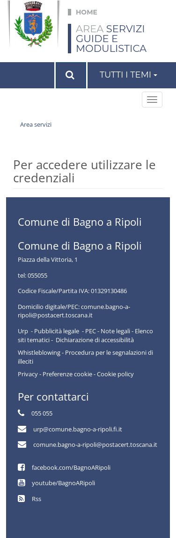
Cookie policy (115, 374)
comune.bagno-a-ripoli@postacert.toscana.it (95, 444)
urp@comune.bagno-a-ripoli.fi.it (77, 429)
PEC (90, 331)
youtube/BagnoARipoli (63, 483)
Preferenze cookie (67, 374)
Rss (36, 499)
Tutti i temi (128, 75)
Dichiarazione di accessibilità (95, 340)
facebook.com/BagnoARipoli (71, 467)
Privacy (28, 374)
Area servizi (35, 124)
